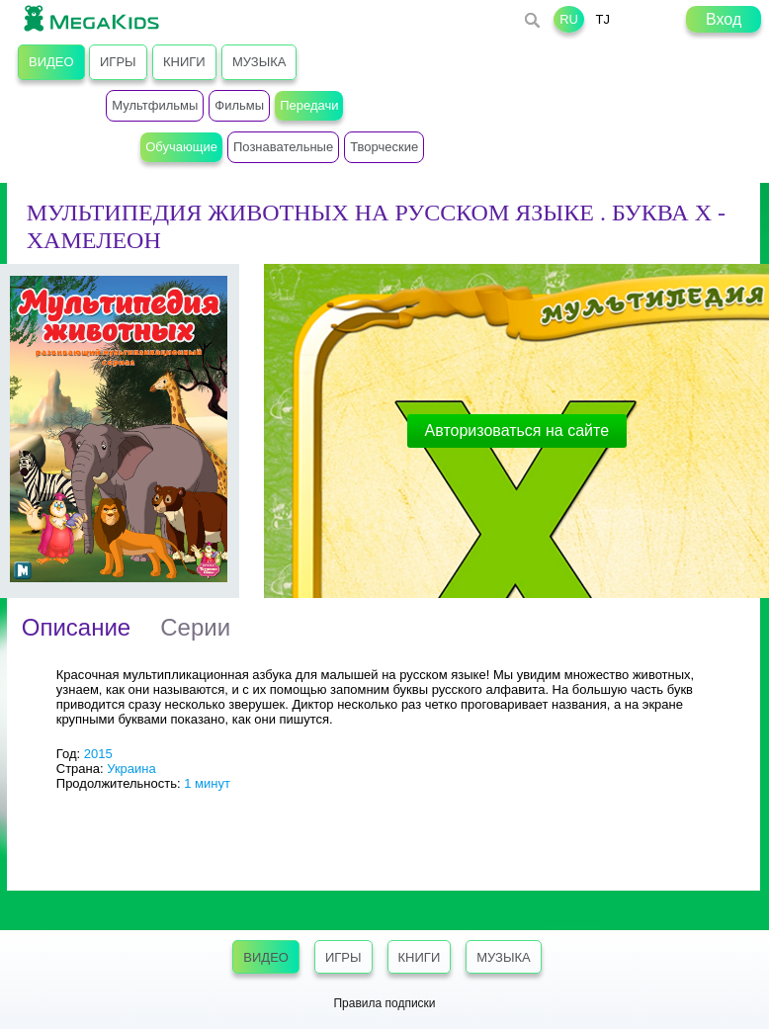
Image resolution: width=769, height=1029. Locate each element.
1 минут (207, 783)
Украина (131, 768)
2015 (98, 753)
